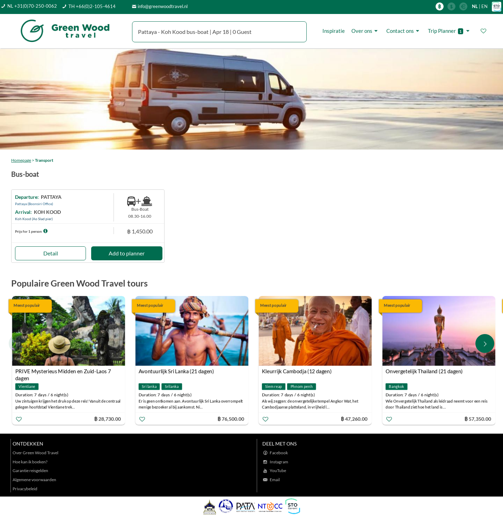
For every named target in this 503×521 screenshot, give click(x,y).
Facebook (279, 452)
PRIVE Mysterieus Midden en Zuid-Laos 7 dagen (63, 372)
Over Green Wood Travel (35, 452)
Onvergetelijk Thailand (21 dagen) (423, 371)
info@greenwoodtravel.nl (163, 6)
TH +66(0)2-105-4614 (92, 6)
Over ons (365, 31)
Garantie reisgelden (30, 470)
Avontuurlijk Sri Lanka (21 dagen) (176, 371)
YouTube (278, 470)
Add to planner (127, 253)
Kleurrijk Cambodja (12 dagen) (297, 371)
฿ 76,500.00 (231, 418)
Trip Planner (450, 31)
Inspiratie (333, 31)
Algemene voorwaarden (34, 479)
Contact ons (403, 31)
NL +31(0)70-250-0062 (32, 6)
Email (275, 479)
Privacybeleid (25, 488)
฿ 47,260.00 (354, 418)
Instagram (279, 461)
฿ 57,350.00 (477, 418)
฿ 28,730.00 (107, 418)
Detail (50, 253)
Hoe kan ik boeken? (30, 461)
